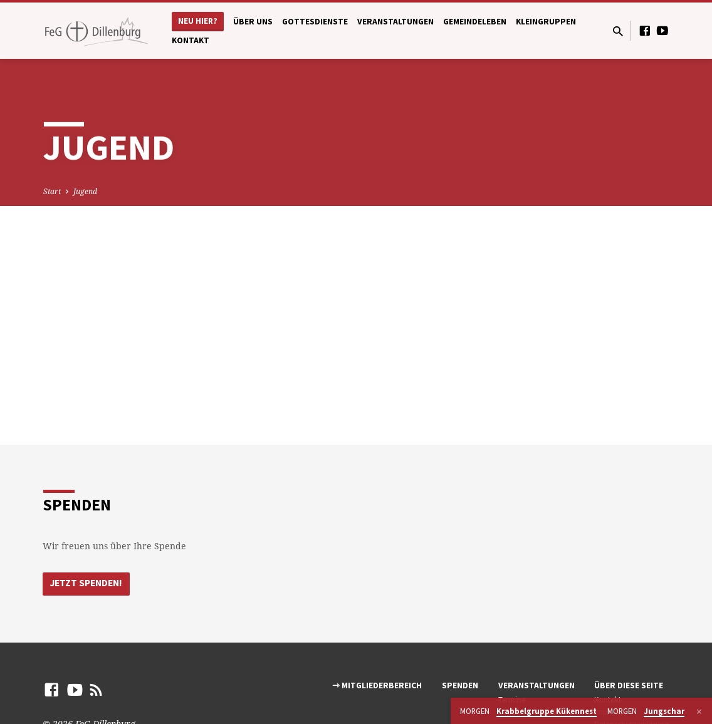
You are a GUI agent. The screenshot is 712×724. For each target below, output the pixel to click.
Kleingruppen (546, 21)
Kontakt (190, 40)
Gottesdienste (315, 21)
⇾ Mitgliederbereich (377, 686)
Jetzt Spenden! (89, 583)
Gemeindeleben (474, 21)
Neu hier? (197, 21)
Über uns (253, 21)
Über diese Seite (628, 686)
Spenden (460, 686)
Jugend (85, 191)
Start (52, 191)
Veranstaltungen (395, 21)
